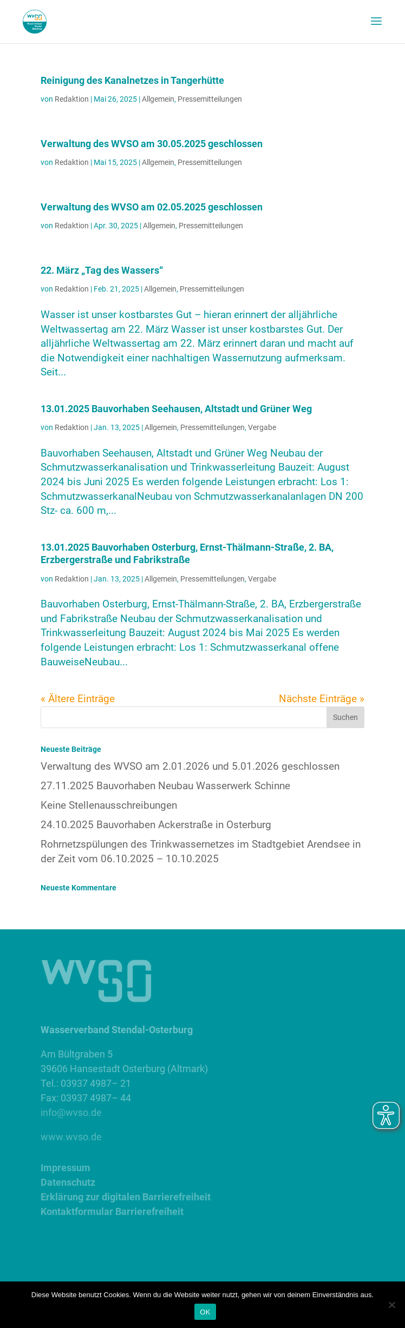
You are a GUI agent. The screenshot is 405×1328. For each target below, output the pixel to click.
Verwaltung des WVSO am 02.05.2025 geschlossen (152, 207)
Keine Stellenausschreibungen (109, 805)
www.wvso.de (71, 1136)
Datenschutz (68, 1182)
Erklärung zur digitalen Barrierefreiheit (126, 1197)
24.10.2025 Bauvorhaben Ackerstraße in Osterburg (156, 824)
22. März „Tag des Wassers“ (102, 270)
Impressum (65, 1167)
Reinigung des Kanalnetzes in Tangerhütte (132, 80)
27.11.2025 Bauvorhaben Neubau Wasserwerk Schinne (165, 785)
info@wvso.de (71, 1112)
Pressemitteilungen (210, 99)
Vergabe (262, 427)
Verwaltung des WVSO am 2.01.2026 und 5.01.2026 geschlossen (190, 766)
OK (205, 1312)
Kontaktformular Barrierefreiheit (112, 1211)
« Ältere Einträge (78, 698)
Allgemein (158, 99)
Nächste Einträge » (321, 698)
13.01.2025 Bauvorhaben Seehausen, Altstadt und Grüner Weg (176, 408)
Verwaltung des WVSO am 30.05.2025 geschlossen (152, 143)
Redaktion (72, 99)
